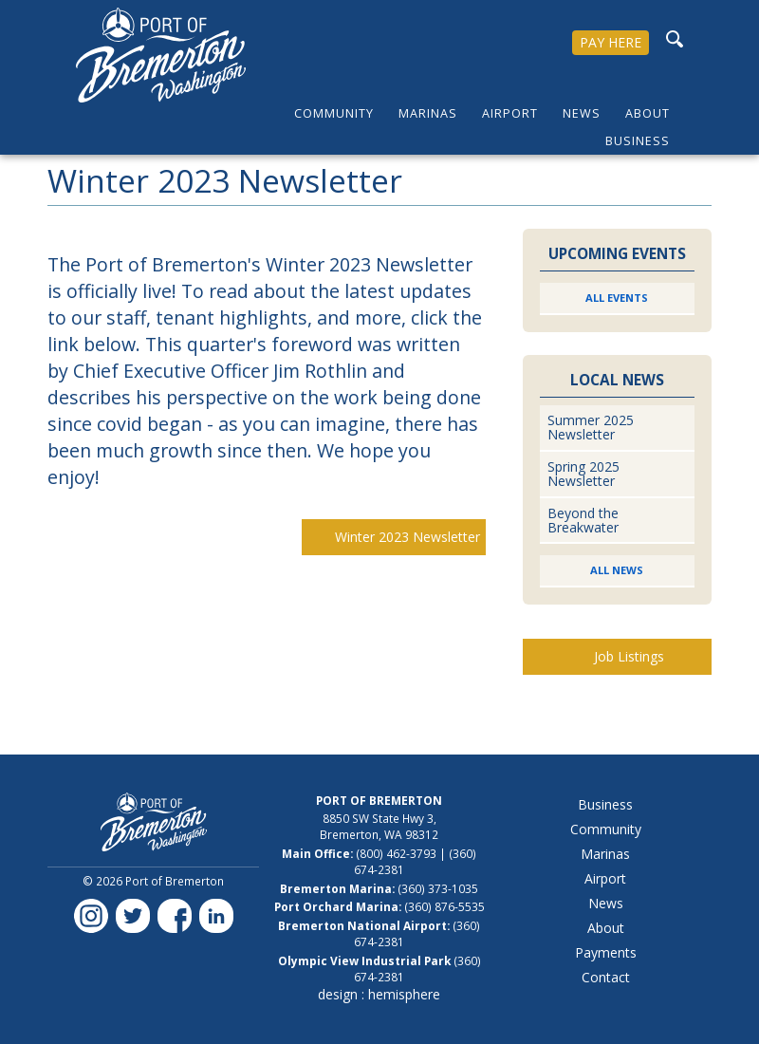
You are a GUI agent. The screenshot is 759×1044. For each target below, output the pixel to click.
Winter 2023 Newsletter (407, 537)
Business (637, 141)
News (582, 113)
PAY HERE (610, 42)
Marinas (427, 113)
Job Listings (629, 656)
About (647, 113)
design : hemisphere (379, 994)
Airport (510, 113)
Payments (606, 952)
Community (334, 113)
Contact (606, 977)
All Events (616, 297)
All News (616, 570)
